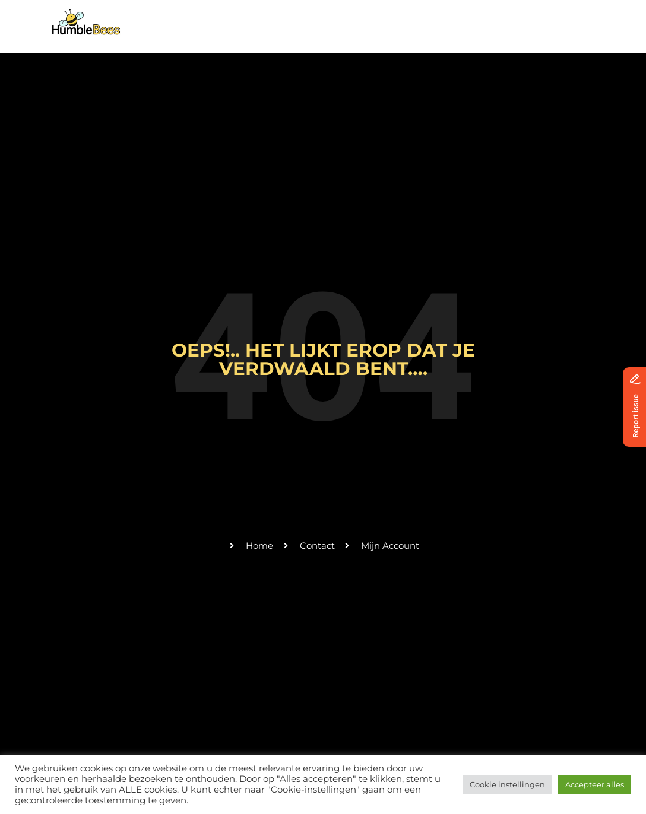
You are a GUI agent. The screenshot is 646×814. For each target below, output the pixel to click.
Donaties (516, 19)
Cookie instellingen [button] (507, 784)
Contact (459, 19)
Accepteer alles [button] (594, 784)
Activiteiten (315, 19)
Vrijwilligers (392, 19)
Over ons (247, 19)
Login (568, 19)
